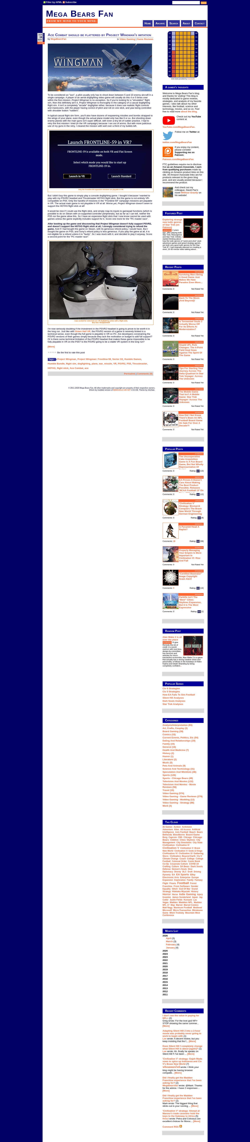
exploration (180, 880)
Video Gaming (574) (173, 793)
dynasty (167, 874)
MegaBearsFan (58, 39)
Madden (174, 902)
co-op (166, 864)
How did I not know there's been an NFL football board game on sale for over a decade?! (191, 420)
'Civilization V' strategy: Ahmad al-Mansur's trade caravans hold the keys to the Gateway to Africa (181, 1113)
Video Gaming (127, 39)
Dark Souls (197, 866)
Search (173, 23)
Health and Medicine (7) (176, 750)
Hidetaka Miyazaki (181, 891)
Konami (188, 899)
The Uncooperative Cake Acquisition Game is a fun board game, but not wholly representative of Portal (191, 463)
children (174, 840)
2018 (165, 972)
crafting (167, 866)
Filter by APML (54, 2)
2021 (165, 963)
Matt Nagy (168, 907)
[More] (51, 346)
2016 (165, 979)
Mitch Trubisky (177, 913)
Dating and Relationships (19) (179, 740)
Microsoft (167, 910)
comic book (194, 861)
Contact (200, 23)
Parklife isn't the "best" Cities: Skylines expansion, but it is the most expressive (190, 602)
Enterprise (185, 877)
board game (193, 834)
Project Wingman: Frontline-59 (94, 359)
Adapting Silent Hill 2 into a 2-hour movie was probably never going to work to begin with (182, 1033)
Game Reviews (145, 39)
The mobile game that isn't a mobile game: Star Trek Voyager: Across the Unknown (190, 396)
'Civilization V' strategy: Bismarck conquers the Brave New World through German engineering (190, 508)
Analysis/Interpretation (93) (177, 725)
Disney (177, 871)
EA (173, 874)
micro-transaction (182, 910)
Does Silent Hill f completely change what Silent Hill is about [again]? (182, 1047)
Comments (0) (145, 373)
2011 (165, 994)
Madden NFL (186, 902)
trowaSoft (191, 79)
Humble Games (132, 359)
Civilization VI (170, 853)
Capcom (173, 837)
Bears (200, 832)
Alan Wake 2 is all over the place (172, 638)
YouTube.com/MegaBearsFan (179, 127)
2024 (165, 954)
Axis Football (181, 832)
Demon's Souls (179, 869)
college (190, 858)
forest (193, 883)
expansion (168, 880)
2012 (165, 991)
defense (167, 869)
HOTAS (52, 368)
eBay (192, 874)
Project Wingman (66, 359)
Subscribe (70, 2)
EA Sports (182, 874)
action (177, 827)
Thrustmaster (139, 363)
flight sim (71, 363)
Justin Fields (176, 900)
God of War (184, 889)
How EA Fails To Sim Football (179, 694)
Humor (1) (168, 756)
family (190, 880)
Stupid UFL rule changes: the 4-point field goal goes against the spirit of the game (191, 350)
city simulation (184, 842)
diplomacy (168, 871)
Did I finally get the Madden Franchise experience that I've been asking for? (182, 1080)
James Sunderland (181, 897)
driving (197, 871)
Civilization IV (183, 845)
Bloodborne (179, 834)
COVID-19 (194, 864)
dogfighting (83, 363)
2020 (165, 966)
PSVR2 (121, 363)
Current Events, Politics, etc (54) (180, 737)
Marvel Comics (191, 905)
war (101, 363)
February (171, 944)
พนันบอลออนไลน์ (171, 1067)
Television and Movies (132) (178, 781)
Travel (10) (168, 790)
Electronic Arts (171, 877)
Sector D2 (117, 359)
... (196, 249)
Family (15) (169, 744)
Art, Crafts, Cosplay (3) (175, 728)
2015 (165, 982)
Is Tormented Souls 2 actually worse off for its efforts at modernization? (190, 325)
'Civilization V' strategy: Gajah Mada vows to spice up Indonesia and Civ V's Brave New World (182, 1061)
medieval (197, 907)
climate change (170, 858)
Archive (160, 23)
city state (197, 842)
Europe (195, 877)
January (170, 947)
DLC (184, 871)
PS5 (129, 363)
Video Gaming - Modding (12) (179, 799)
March (169, 941)
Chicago (187, 837)
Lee (165, 1038)
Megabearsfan (170, 1085)
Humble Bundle (56, 363)
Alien (176, 829)
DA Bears (185, 866)
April (168, 938)
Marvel (179, 905)
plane (95, 363)
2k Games (168, 827)
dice (190, 869)
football (183, 883)
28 (174, 541)
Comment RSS (172, 1127)
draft (190, 871)
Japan (195, 897)
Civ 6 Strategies (171, 688)
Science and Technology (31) (179, 769)
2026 (183, 941)
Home (148, 23)
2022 (165, 960)
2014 (165, 985)
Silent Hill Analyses (173, 698)
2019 (165, 969)
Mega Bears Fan (79, 14)
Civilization (169, 845)
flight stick (63, 368)
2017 (165, 975)
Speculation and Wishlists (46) (179, 772)
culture (175, 866)
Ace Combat (76, 368)
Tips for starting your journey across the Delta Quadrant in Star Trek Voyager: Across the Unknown (191, 373)
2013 (165, 988)
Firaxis (172, 883)
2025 (165, 950)
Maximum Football (183, 907)
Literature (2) (170, 759)
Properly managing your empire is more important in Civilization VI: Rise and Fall (190, 555)
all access (185, 829)
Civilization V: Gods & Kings (188, 851)
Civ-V (199, 856)
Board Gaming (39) (173, 731)
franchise (168, 886)
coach (182, 858)
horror (167, 894)
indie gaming (187, 894)
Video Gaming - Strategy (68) (178, 802)
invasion (167, 897)
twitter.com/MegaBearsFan (177, 142)
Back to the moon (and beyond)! (189, 299)
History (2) (168, 753)
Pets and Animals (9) (174, 765)
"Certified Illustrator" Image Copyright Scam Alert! (190, 576)
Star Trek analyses (173, 704)
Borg (165, 837)
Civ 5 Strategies (171, 691)
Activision (187, 827)
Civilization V (171, 847)
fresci (166, 1118)
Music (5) (168, 762)
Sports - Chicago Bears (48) (178, 778)
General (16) (169, 747)
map (173, 905)
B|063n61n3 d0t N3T (122, 390)
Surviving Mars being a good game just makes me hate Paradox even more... (191, 278)
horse (175, 894)
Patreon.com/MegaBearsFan (178, 159)
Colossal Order (179, 861)
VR (115, 363)
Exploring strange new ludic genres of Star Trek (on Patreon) (172, 223)
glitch (175, 889)
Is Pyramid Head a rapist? (189, 528)
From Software (182, 886)
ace (86, 368)
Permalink (129, 373)
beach (192, 832)
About (186, 23)
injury (200, 894)
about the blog (189, 111)
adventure (168, 829)
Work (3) (167, 806)
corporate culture (179, 864)
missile (108, 363)
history (194, 891)
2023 (165, 957)
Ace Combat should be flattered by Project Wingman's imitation (99, 35)
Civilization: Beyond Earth (183, 856)
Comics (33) (169, 734)
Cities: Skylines (187, 840)
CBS (180, 837)
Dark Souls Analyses (174, 701)
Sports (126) (169, 775)
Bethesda (167, 834)
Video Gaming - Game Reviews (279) (183, 796)
